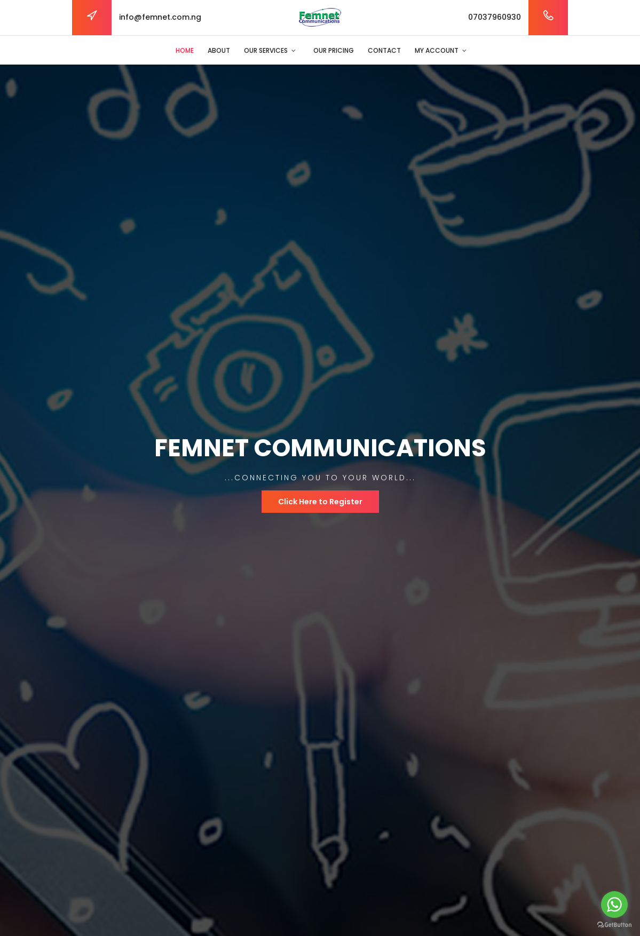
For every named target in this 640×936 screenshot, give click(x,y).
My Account (437, 50)
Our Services (266, 50)
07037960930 (494, 17)
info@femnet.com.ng (160, 17)
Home (185, 50)
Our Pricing (333, 50)
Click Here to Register (320, 501)
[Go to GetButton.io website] (614, 925)
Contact (384, 50)
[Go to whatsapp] (614, 904)
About (219, 50)
